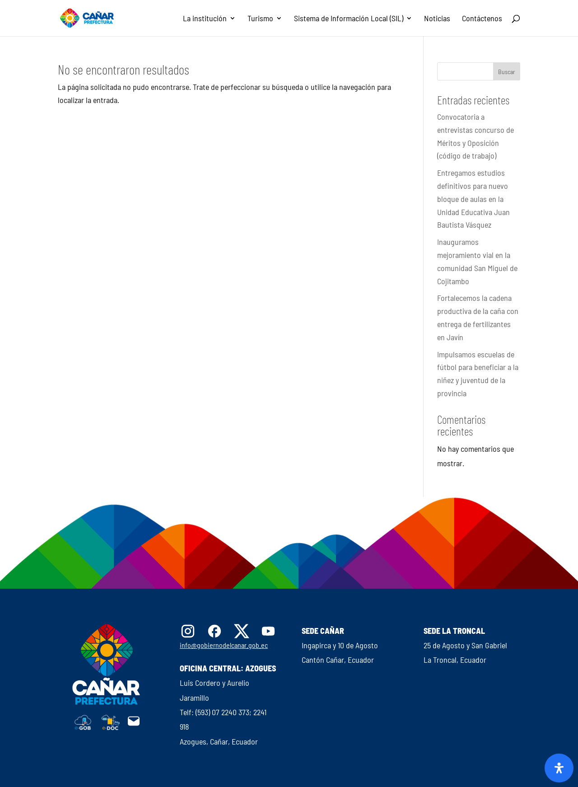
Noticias (437, 19)
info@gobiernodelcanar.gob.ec (224, 645)
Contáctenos (482, 19)
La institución (205, 19)
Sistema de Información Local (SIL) (348, 19)
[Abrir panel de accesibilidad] (559, 768)
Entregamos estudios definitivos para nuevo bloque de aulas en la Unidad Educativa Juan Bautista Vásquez (473, 199)
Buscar (506, 71)
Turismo (260, 19)
